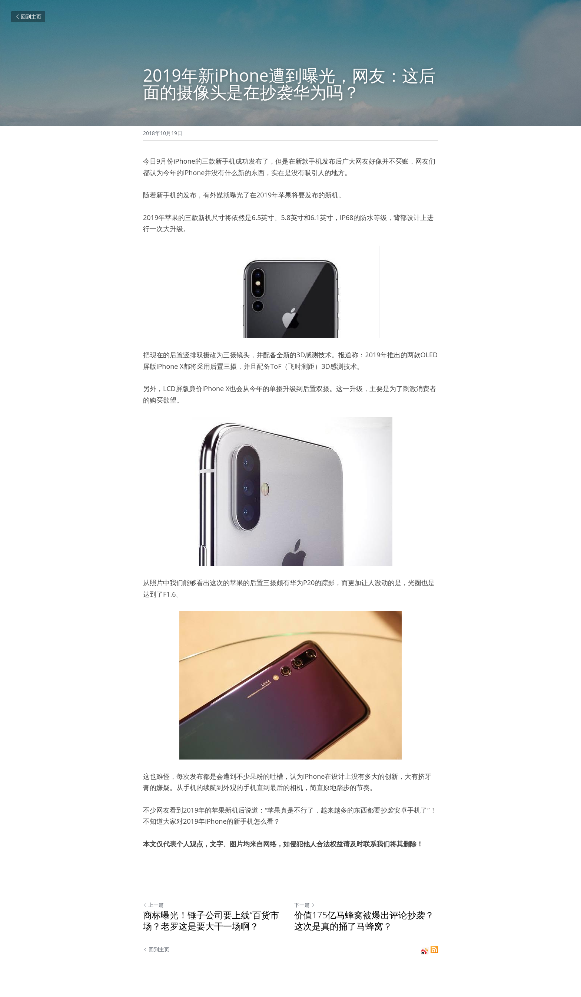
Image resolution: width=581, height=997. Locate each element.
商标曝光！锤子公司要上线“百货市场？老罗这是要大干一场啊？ (211, 920)
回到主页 (28, 16)
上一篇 (153, 904)
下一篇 (304, 904)
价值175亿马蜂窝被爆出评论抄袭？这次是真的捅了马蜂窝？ (364, 920)
